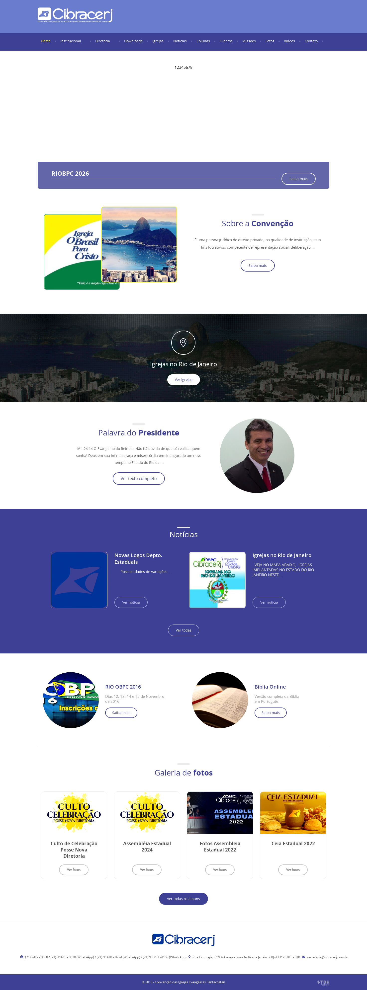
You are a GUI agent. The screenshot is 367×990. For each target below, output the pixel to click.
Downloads (134, 41)
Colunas (203, 41)
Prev (48, 112)
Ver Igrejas (183, 379)
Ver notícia (131, 602)
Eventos (227, 41)
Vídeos (290, 41)
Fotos (270, 41)
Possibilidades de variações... (142, 571)
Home (46, 41)
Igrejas (158, 41)
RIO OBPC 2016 (123, 686)
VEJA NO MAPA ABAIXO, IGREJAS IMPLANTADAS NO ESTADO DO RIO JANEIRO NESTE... (283, 569)
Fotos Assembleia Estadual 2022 (220, 846)
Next (319, 112)
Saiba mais (298, 178)
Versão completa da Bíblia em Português (277, 699)
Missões (249, 41)
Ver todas (183, 630)
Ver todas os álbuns (183, 898)
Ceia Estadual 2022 (293, 843)
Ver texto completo (139, 478)
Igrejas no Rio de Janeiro (282, 555)
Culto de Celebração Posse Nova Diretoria (74, 849)
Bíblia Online (270, 686)
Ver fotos (74, 869)
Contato (312, 41)
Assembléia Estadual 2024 (147, 846)
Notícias (180, 41)
